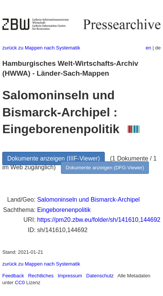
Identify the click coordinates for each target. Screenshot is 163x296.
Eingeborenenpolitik (64, 210)
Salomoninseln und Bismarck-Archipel (88, 199)
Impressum (70, 275)
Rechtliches (41, 275)
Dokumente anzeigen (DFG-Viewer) (105, 167)
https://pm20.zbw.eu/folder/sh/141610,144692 (98, 219)
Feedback (13, 275)
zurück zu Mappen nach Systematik (41, 48)
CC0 (20, 282)
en (148, 48)
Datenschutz (99, 275)
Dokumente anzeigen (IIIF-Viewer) (53, 158)
